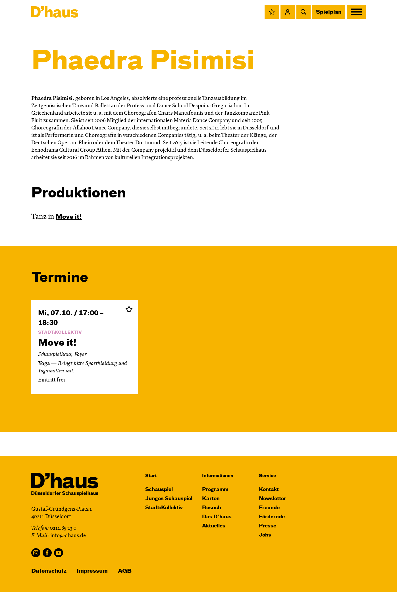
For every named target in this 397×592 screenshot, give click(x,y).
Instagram (35, 552)
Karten (211, 498)
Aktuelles (213, 526)
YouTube (58, 552)
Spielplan (329, 12)
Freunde (269, 508)
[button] (272, 12)
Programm (215, 489)
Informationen (217, 476)
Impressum (92, 571)
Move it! (69, 217)
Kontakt (269, 489)
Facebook (47, 552)
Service (267, 476)
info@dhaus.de (68, 536)
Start (151, 476)
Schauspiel (159, 489)
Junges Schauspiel (168, 498)
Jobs (265, 535)
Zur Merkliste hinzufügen (129, 309)
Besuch (211, 508)
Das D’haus (217, 517)
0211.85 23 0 (63, 528)
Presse (267, 526)
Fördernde (272, 517)
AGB (125, 571)
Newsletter (272, 498)
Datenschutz (48, 571)
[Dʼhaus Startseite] (54, 12)
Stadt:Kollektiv (164, 508)
